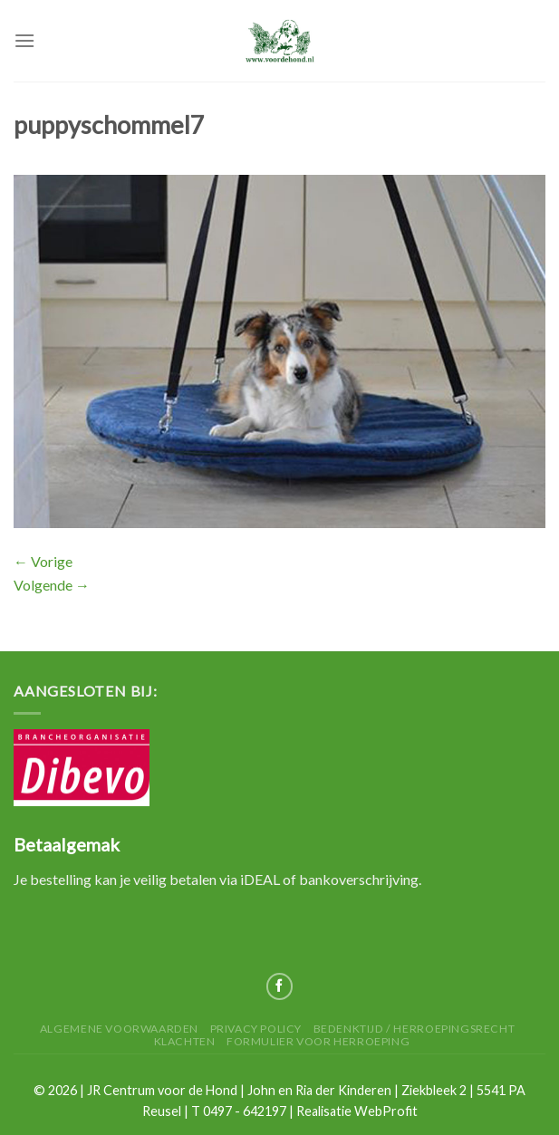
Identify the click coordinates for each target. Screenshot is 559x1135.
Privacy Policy (256, 1028)
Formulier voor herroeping (318, 1041)
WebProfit (386, 1111)
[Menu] (24, 40)
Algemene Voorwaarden (119, 1028)
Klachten (185, 1041)
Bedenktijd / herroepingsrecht (414, 1028)
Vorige (43, 561)
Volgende (52, 584)
